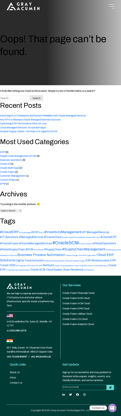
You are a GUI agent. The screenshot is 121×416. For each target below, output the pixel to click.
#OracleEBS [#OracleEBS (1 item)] (80, 237)
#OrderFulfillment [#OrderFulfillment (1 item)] (85, 244)
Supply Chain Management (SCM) (18, 156)
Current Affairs (8, 180)
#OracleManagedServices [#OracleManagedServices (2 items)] (35, 243)
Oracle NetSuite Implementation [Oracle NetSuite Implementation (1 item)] (18, 270)
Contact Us (16, 382)
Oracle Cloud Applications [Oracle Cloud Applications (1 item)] (63, 266)
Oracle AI (5, 164)
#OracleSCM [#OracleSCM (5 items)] (65, 242)
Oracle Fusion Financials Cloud (78, 293)
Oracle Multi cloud (9, 168)
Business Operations (11, 160)
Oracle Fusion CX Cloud (74, 319)
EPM (3, 183)
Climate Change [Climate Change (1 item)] (71, 255)
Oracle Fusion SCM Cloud (76, 298)
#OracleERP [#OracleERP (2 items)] (108, 237)
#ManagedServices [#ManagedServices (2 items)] (31, 237)
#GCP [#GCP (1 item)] (41, 232)
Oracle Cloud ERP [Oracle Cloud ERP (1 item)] (80, 266)
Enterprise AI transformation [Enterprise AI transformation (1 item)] (54, 261)
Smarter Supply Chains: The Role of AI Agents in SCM (28, 131)
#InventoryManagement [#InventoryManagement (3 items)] (63, 232)
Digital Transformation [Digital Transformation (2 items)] (29, 260)
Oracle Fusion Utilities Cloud (77, 313)
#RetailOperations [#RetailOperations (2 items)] (104, 243)
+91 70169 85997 (17, 356)
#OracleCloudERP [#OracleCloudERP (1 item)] (69, 237)
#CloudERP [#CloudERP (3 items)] (9, 232)
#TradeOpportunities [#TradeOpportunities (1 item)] (113, 250)
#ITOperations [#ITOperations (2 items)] (9, 237)
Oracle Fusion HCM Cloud (76, 303)
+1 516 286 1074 (16, 330)
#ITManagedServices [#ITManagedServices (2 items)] (95, 232)
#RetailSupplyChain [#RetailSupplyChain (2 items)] (12, 249)
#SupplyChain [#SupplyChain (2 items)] (53, 249)
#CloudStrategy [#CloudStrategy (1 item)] (25, 232)
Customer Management (13, 175)
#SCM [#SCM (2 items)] (29, 249)
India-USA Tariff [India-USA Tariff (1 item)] (36, 266)
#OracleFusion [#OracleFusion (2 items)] (9, 243)
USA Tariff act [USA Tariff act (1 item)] (89, 270)
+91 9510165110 (41, 356)
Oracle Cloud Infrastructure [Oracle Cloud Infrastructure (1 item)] (97, 266)
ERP (2, 152)
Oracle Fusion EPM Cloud (75, 308)
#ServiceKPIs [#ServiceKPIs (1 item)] (39, 250)
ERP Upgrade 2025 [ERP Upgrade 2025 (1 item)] (23, 266)
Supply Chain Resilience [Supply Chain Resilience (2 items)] (68, 269)
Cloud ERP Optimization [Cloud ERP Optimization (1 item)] (87, 255)
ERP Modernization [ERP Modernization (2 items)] (97, 260)
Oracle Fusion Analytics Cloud (78, 324)
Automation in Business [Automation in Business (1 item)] (8, 255)
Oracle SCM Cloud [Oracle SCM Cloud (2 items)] (41, 269)
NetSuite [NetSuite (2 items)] (48, 265)
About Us (15, 372)
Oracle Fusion (7, 172)
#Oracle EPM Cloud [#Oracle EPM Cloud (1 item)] (93, 237)
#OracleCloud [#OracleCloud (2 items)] (52, 237)
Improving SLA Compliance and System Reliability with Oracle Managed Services (43, 115)
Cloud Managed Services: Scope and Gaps (23, 127)
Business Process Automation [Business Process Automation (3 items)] (41, 255)
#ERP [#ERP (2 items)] (35, 232)
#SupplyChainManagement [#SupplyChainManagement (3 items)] (83, 249)
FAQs (13, 377)
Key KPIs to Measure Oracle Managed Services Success (30, 119)
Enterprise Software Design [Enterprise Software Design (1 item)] (75, 261)
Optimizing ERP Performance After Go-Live (23, 123)
